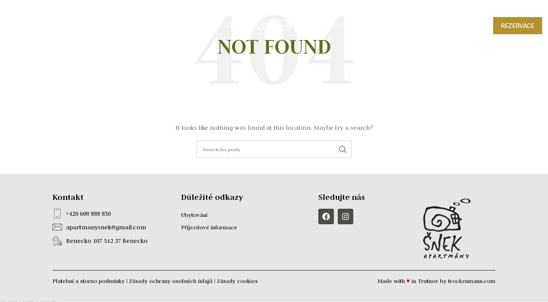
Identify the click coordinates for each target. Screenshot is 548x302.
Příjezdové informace (209, 227)
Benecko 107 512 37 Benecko (107, 240)
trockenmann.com (472, 281)
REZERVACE (517, 27)
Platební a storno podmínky (88, 281)
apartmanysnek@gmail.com (106, 227)
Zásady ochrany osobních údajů (171, 281)
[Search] (274, 149)
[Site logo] (274, 26)
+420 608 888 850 (88, 213)
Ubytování (194, 214)
